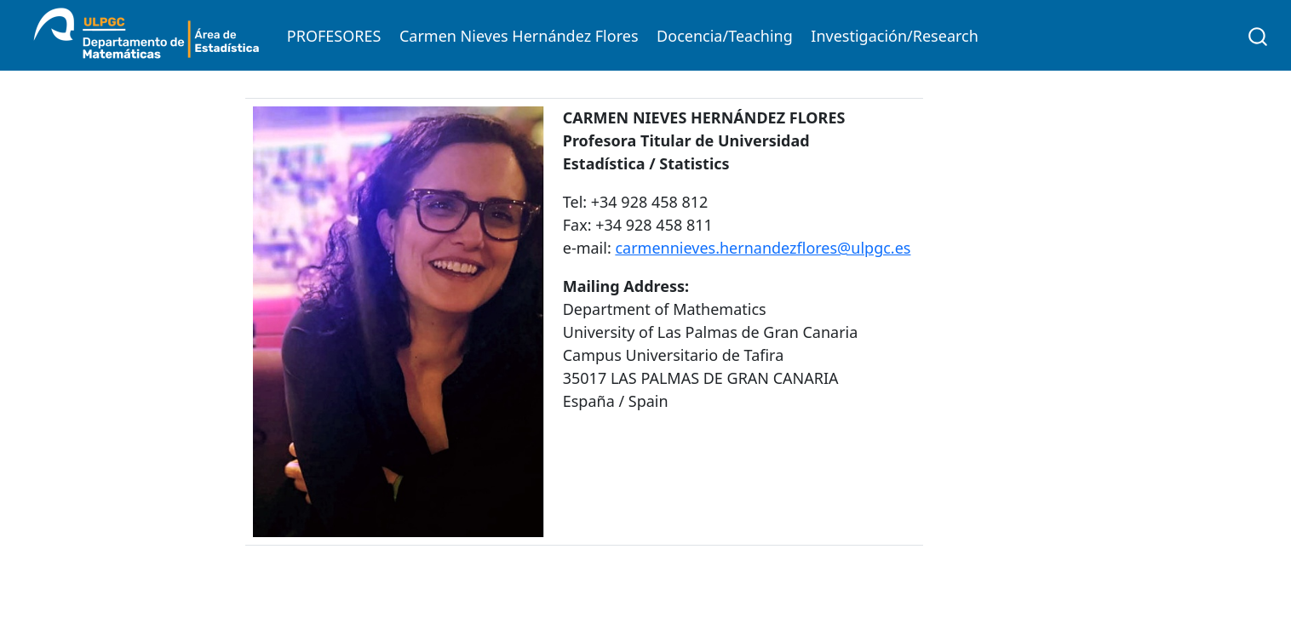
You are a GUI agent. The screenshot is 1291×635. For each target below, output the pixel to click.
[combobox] (1259, 35)
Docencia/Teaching (725, 36)
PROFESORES (334, 36)
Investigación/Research (894, 36)
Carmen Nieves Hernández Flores (519, 36)
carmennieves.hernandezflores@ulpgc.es (762, 247)
